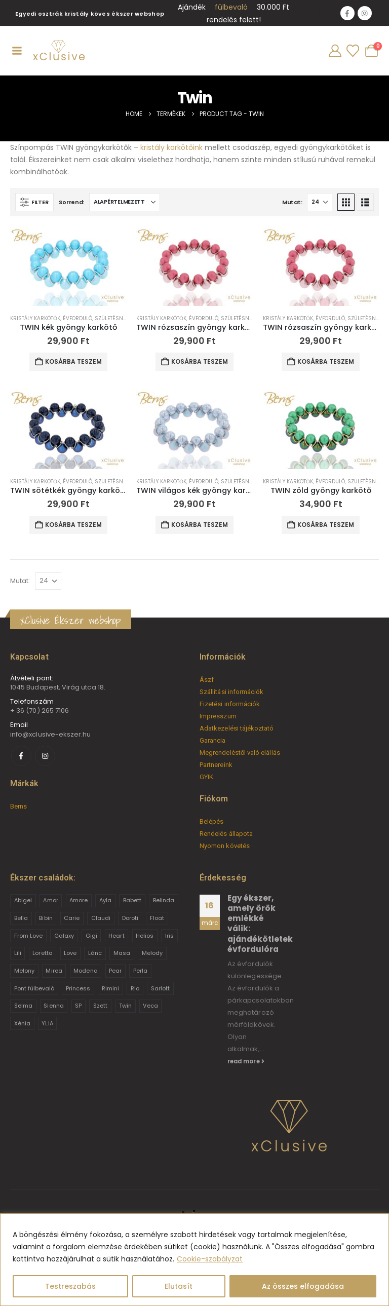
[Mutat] (319, 202)
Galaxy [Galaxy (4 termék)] (64, 936)
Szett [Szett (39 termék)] (100, 1006)
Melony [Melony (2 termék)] (24, 971)
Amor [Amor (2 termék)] (50, 900)
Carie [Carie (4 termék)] (72, 918)
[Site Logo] (58, 51)
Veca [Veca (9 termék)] (150, 1006)
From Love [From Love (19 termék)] (28, 936)
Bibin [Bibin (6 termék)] (45, 918)
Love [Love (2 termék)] (70, 953)
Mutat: (292, 202)
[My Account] (334, 51)
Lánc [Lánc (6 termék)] (95, 953)
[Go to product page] (68, 266)
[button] (34, 202)
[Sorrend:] (124, 202)
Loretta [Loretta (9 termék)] (42, 953)
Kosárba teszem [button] (73, 361)
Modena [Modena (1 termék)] (85, 971)
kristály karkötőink (171, 147)
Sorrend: (71, 202)
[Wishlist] (352, 51)
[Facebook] (347, 13)
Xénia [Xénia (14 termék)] (22, 1023)
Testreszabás (70, 1286)
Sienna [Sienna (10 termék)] (53, 1006)
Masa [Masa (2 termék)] (121, 953)
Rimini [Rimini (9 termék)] (110, 988)
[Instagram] (365, 13)
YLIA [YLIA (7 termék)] (47, 1023)
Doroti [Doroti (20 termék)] (130, 918)
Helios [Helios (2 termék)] (144, 936)
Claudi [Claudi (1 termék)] (100, 918)
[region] (194, 1259)
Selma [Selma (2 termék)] (23, 1006)
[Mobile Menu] (16, 50)
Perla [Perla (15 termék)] (140, 971)
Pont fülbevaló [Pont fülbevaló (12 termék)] (34, 988)
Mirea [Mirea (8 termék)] (54, 971)
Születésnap (112, 318)
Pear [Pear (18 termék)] (115, 971)
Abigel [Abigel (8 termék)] (23, 900)
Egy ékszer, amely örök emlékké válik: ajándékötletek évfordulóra (260, 923)
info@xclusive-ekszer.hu (50, 734)
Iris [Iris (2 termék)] (169, 936)
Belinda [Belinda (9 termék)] (163, 900)
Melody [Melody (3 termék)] (152, 953)
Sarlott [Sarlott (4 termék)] (160, 988)
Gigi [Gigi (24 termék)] (91, 936)
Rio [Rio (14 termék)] (135, 988)
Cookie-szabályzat (210, 1259)
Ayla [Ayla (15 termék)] (105, 900)
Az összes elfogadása (303, 1286)
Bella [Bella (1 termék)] (21, 918)
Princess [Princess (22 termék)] (78, 988)
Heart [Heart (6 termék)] (116, 936)
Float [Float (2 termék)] (157, 918)
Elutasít (178, 1286)
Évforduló (77, 318)
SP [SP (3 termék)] (78, 1006)
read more (245, 1061)
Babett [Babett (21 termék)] (132, 900)
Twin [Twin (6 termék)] (125, 1006)
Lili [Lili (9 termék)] (17, 953)
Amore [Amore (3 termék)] (78, 900)
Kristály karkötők (35, 318)
